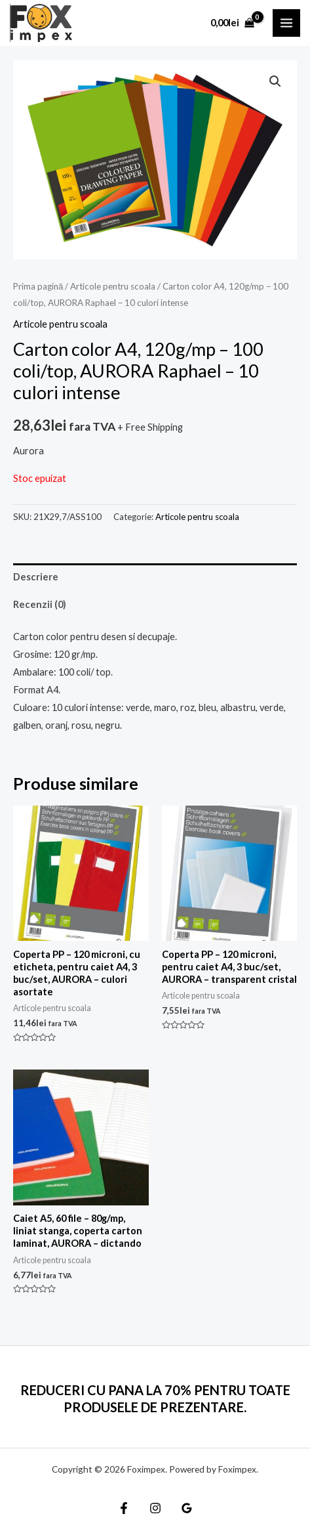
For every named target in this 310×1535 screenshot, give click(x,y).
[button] (275, 81)
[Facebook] (124, 1508)
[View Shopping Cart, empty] (232, 22)
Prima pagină (38, 286)
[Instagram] (155, 1508)
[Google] (187, 1508)
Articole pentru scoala (112, 286)
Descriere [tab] (35, 576)
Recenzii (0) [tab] (39, 604)
